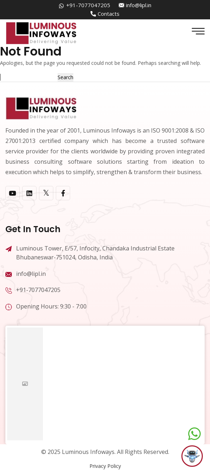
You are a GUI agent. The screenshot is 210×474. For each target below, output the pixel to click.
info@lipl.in (138, 5)
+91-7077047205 (88, 5)
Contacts (108, 13)
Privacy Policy (105, 466)
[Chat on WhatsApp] (194, 434)
